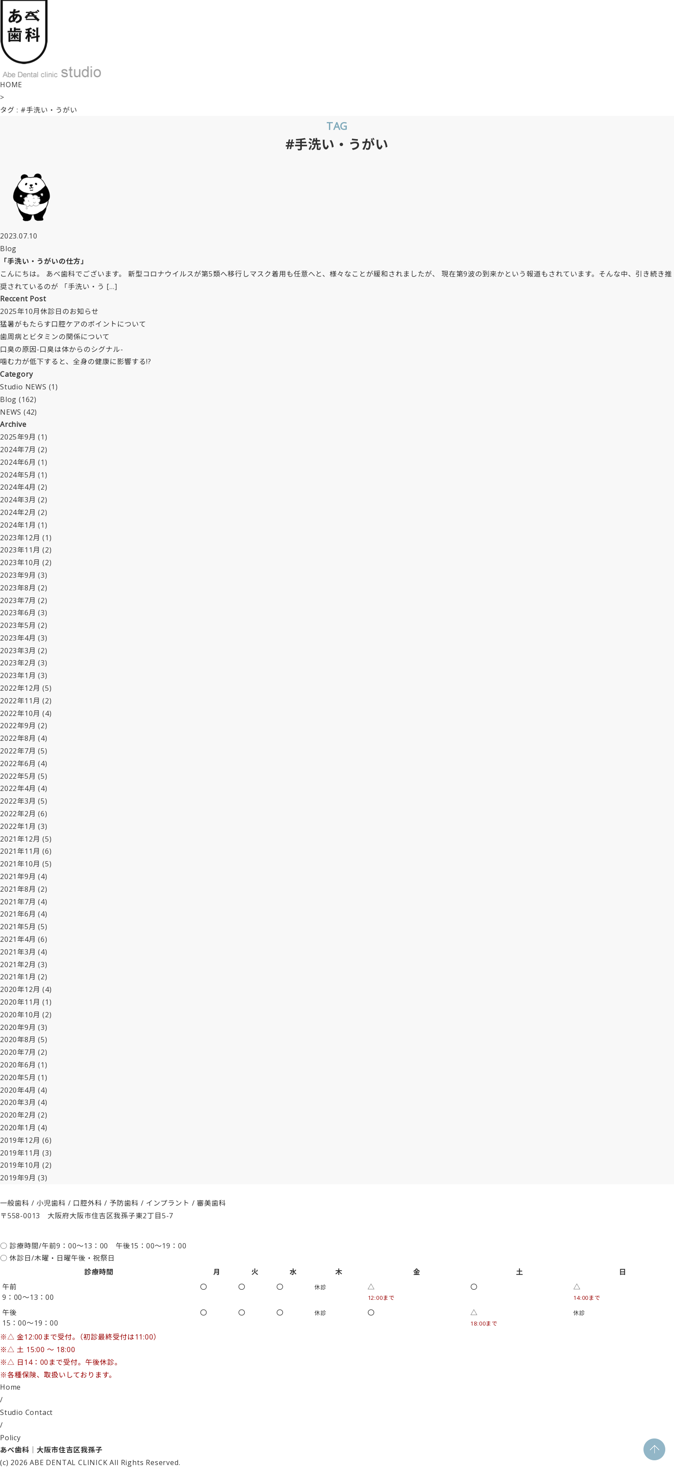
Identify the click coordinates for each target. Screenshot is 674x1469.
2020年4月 (18, 1090)
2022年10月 (20, 713)
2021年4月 (18, 939)
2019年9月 (18, 1178)
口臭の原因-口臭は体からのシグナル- (61, 349)
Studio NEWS (23, 387)
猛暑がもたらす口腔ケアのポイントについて (73, 324)
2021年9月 (18, 876)
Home (10, 1387)
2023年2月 (18, 663)
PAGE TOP (654, 1449)
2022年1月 (18, 826)
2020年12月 (20, 989)
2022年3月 (18, 801)
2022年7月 (18, 751)
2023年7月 (18, 600)
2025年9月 (18, 437)
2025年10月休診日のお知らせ (49, 311)
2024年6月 (18, 462)
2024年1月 (18, 525)
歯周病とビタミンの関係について (55, 336)
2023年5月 (18, 625)
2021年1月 (18, 977)
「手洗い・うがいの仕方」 (44, 261)
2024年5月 (18, 475)
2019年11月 (20, 1153)
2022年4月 (18, 788)
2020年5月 (18, 1077)
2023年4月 (18, 638)
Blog (8, 399)
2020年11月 (20, 1002)
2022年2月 (18, 813)
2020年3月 (18, 1102)
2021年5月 (18, 926)
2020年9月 (18, 1027)
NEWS (10, 412)
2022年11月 (20, 701)
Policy (10, 1437)
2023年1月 (18, 675)
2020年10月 (20, 1014)
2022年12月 (20, 688)
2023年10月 (20, 562)
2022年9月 (18, 725)
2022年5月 (18, 776)
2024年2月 (18, 512)
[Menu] (31, 15)
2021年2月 (18, 964)
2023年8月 (18, 588)
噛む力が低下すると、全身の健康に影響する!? (75, 361)
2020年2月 (18, 1115)
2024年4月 (18, 487)
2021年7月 (18, 902)
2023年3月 (18, 650)
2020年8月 (18, 1039)
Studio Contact (26, 1412)
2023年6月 (18, 612)
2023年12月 (20, 537)
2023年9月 (18, 575)
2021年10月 (20, 864)
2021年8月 (18, 889)
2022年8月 (18, 738)
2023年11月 (20, 550)
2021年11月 (20, 851)
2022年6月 (18, 763)
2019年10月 (20, 1165)
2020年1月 (18, 1127)
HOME (11, 84)
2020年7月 (18, 1052)
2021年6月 (18, 914)
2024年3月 (18, 499)
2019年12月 (20, 1140)
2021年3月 (18, 952)
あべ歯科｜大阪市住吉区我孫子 (51, 1450)
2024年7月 (18, 449)
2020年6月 (18, 1065)
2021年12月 (20, 839)
